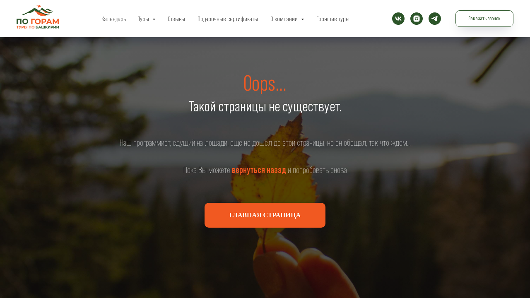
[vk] (398, 18)
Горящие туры (332, 18)
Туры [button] (144, 18)
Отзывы (176, 18)
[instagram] (416, 18)
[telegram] (435, 18)
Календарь (113, 18)
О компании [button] (284, 18)
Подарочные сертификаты (228, 18)
